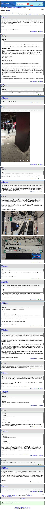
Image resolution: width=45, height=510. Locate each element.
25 (24, 495)
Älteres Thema (10, 496)
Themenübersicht (8, 495)
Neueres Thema (4, 496)
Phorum (18, 508)
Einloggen (34, 0)
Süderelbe (4, 329)
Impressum (16, 507)
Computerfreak (5, 391)
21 (30, 14)
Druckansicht (23, 498)
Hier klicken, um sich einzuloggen (6, 503)
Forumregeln (28, 507)
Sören (3, 265)
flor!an (3, 34)
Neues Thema (15, 495)
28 (38, 14)
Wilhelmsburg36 (5, 361)
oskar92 (3, 106)
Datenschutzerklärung (22, 507)
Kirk (3, 84)
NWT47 (3, 97)
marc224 (8, 10)
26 (36, 14)
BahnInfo (30, 508)
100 (27, 495)
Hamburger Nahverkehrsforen (8, 7)
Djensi (3, 408)
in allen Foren (30, 495)
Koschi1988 (4, 281)
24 (34, 14)
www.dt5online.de (26, 386)
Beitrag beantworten (34, 31)
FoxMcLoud (4, 16)
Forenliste (3, 495)
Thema (23, 7)
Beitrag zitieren (41, 31)
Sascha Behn (4, 467)
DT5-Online (4, 372)
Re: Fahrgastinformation (4, 17)
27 (37, 14)
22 (31, 14)
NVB (3, 181)
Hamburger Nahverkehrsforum (17, 7)
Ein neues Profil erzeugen (41, 0)
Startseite (2, 7)
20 (29, 14)
